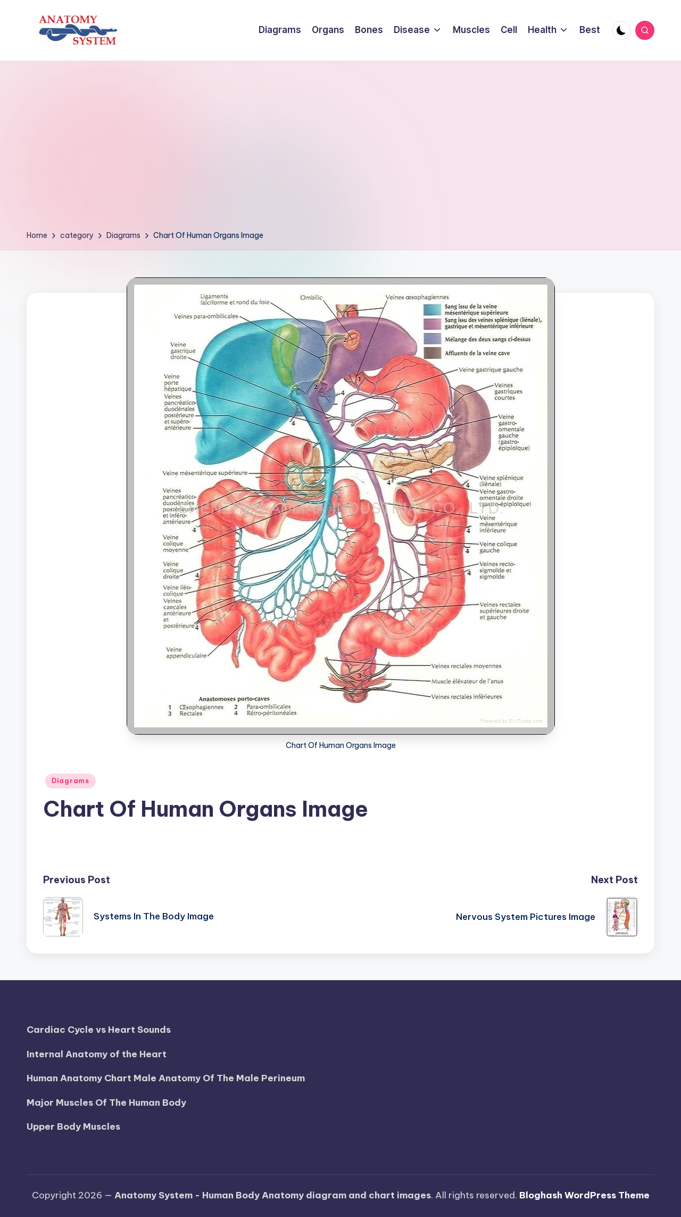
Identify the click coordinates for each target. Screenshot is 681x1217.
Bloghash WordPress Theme (584, 1195)
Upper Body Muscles (73, 1126)
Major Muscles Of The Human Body (106, 1102)
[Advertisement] (340, 149)
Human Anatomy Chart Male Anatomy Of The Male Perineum (166, 1078)
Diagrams (70, 781)
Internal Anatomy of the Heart (97, 1054)
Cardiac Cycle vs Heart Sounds (99, 1029)
